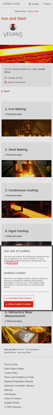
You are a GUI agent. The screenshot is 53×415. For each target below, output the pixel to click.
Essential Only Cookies (20, 298)
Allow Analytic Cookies (19, 304)
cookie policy (12, 263)
